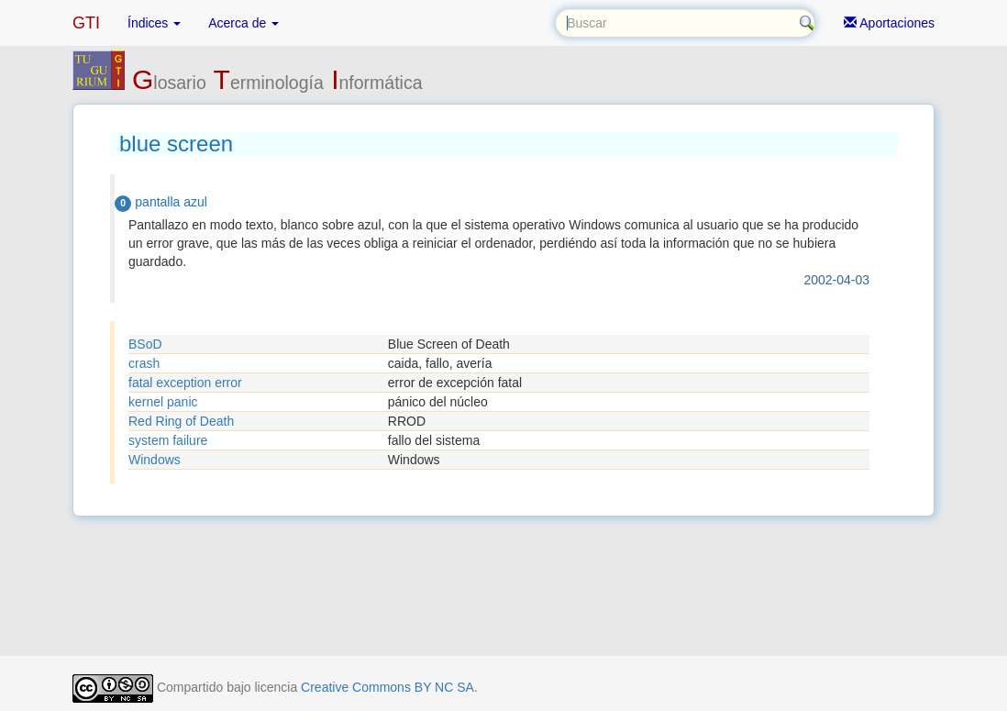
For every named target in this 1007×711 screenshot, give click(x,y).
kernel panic (163, 401)
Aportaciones (889, 23)
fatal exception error (185, 382)
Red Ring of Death (181, 421)
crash (144, 363)
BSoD (145, 344)
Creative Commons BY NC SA (387, 687)
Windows (154, 459)
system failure (167, 440)
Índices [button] (154, 23)
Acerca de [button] (243, 23)
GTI (86, 23)
